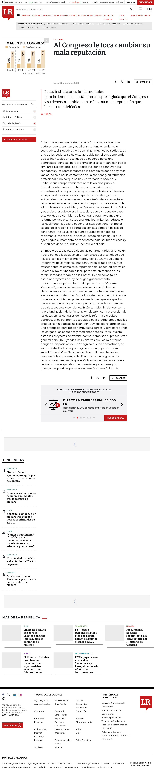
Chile (26, 626)
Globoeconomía (84, 722)
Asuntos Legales (42, 704)
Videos (58, 747)
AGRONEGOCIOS (85, 16)
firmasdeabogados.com (87, 763)
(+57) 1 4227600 (10, 715)
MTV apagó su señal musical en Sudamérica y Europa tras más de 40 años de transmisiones (87, 665)
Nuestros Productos (111, 710)
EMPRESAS (48, 16)
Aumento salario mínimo (108, 24)
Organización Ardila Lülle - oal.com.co (140, 764)
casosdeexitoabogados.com (16, 767)
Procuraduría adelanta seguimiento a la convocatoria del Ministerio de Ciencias (136, 637)
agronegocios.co (36, 763)
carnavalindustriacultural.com (48, 767)
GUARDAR (143, 82)
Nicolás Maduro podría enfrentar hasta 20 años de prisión (21, 561)
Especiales (60, 718)
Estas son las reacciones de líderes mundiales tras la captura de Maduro (21, 497)
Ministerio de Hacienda (83, 24)
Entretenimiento (83, 654)
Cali (37, 28)
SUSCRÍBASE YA (115, 418)
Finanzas (38, 722)
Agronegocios (41, 700)
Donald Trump (26, 28)
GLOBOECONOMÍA (68, 16)
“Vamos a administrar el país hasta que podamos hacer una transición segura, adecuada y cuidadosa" (20, 540)
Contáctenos (108, 714)
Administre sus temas (15, 139)
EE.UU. (9, 510)
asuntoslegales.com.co (13, 763)
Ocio (78, 733)
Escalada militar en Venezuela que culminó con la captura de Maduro (21, 581)
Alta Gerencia (61, 700)
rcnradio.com (88, 767)
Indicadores (40, 729)
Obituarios (60, 733)
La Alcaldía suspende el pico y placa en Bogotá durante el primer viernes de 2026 (86, 635)
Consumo (39, 711)
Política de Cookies (111, 732)
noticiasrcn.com (105, 767)
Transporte (81, 626)
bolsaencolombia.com (113, 763)
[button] (45, 405)
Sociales (38, 747)
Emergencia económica (58, 24)
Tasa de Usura (49, 28)
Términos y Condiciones (113, 721)
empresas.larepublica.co (60, 763)
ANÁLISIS (98, 16)
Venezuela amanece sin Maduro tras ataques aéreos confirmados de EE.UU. (21, 518)
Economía (81, 711)
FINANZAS (25, 16)
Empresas (39, 718)
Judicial (130, 626)
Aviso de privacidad (111, 717)
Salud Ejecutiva (83, 740)
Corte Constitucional (133, 24)
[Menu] (18, 15)
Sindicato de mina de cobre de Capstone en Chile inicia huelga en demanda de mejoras (35, 637)
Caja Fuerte (60, 704)
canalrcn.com (72, 767)
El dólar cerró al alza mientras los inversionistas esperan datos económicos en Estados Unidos (36, 665)
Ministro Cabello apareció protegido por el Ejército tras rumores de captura (21, 476)
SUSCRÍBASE (145, 2)
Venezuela (12, 469)
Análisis (79, 700)
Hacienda (11, 573)
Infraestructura (62, 729)
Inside (79, 729)
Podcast (38, 740)
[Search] (131, 9)
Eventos (80, 718)
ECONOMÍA (37, 16)
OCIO (56, 16)
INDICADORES (137, 16)
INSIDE (147, 16)
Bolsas (27, 654)
